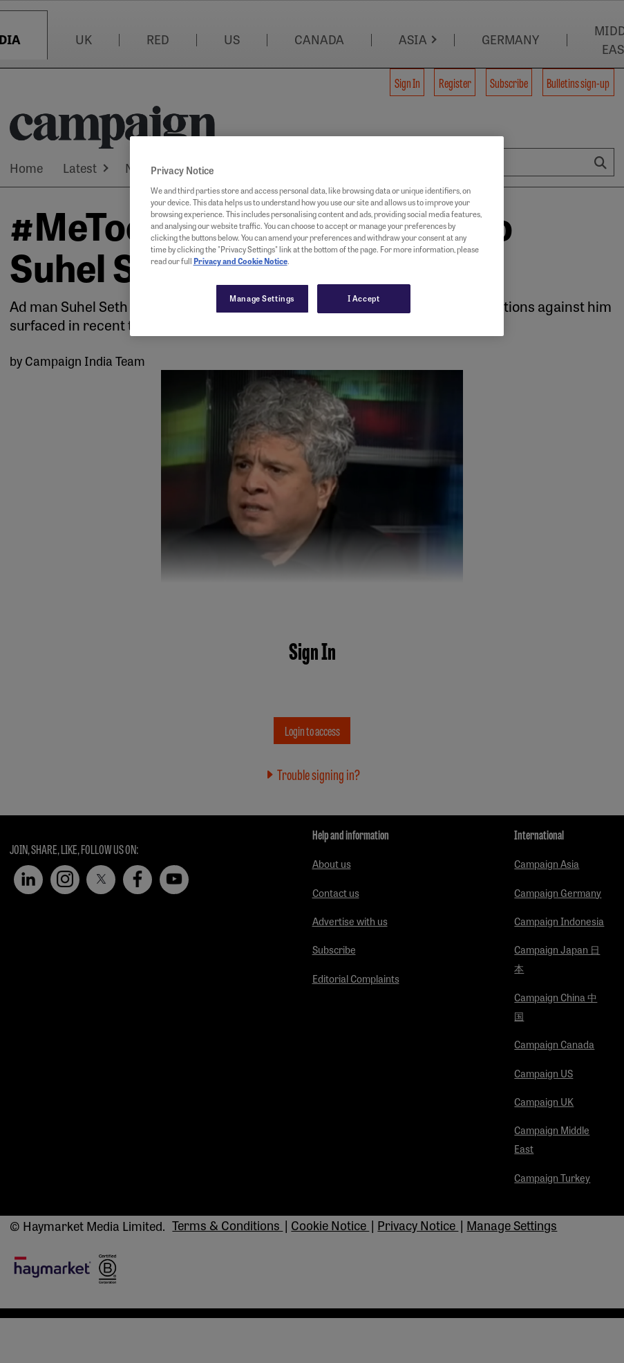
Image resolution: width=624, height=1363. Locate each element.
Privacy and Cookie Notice (240, 260)
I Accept (364, 298)
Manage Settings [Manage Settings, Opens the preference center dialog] (262, 298)
